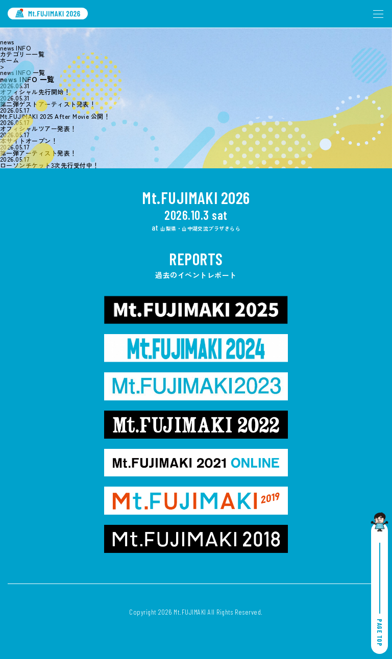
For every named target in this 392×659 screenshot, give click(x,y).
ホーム (9, 60)
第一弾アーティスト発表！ (38, 153)
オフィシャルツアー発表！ (38, 128)
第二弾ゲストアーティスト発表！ (47, 104)
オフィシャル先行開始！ (35, 92)
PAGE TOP (380, 594)
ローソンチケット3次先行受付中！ (49, 165)
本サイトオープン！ (28, 141)
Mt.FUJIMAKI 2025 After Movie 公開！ (55, 116)
